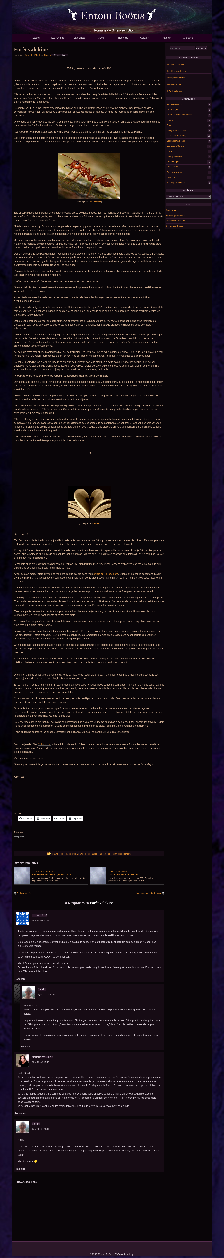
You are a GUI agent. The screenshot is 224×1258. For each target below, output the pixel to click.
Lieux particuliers (174, 156)
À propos (188, 37)
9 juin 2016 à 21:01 (40, 1129)
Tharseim (166, 37)
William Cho (95, 202)
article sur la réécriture (105, 574)
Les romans (57, 37)
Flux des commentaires (176, 220)
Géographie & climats (176, 130)
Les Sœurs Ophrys (175, 146)
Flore (169, 125)
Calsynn (144, 37)
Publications (172, 167)
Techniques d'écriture (176, 182)
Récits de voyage (174, 172)
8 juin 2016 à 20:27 (46, 994)
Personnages (173, 161)
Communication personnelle (179, 115)
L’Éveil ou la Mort (174, 91)
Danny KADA (39, 915)
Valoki (101, 37)
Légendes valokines (176, 141)
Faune (170, 120)
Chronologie (172, 109)
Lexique (170, 151)
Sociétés (171, 177)
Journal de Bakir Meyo (177, 135)
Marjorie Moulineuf (42, 1057)
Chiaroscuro (44, 744)
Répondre (20, 979)
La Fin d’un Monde (175, 64)
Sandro (47, 55)
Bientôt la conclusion (176, 71)
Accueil (36, 37)
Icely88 (95, 523)
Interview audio (174, 84)
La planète (79, 37)
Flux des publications (175, 215)
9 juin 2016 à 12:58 (40, 1062)
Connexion (171, 210)
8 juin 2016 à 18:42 (40, 920)
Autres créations (174, 104)
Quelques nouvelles (176, 78)
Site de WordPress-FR (176, 226)
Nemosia (123, 37)
